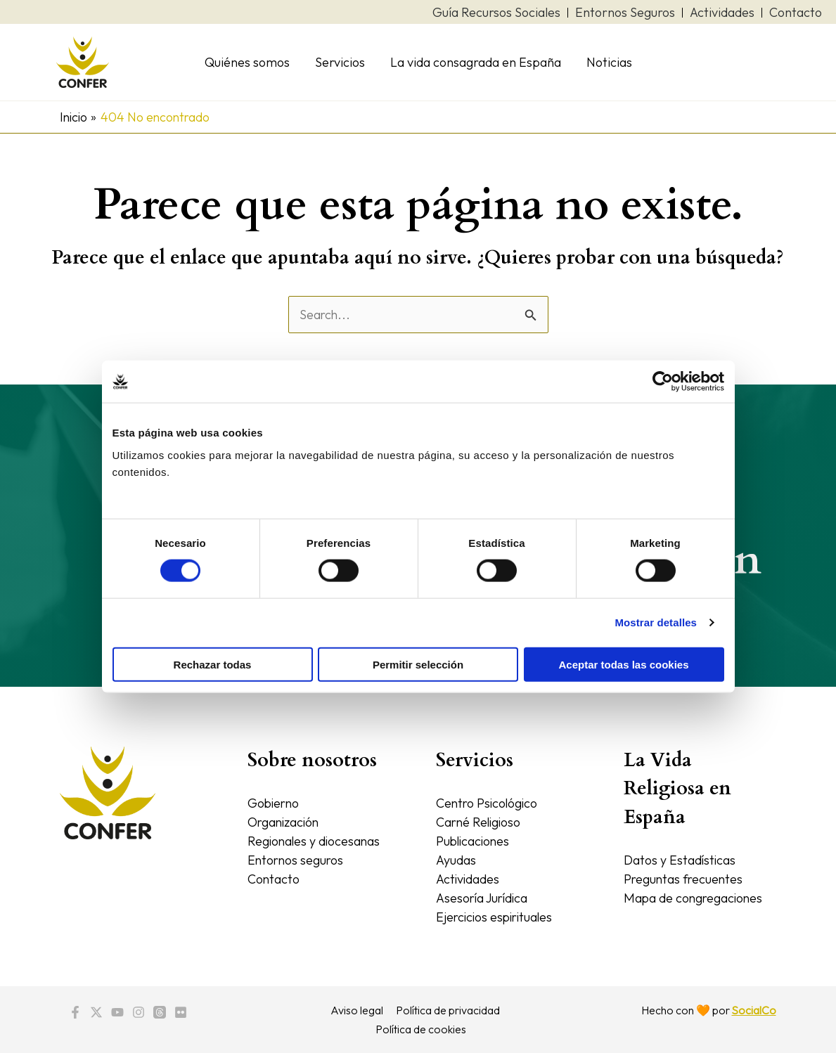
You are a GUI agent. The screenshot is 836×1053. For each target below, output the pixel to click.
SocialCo (753, 1010)
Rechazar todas (213, 664)
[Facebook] (75, 1012)
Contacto (273, 879)
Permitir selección (418, 664)
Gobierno (274, 803)
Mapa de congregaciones (695, 898)
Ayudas (456, 860)
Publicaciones (474, 841)
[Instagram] (138, 1012)
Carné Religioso (480, 822)
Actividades (468, 879)
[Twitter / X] (96, 1012)
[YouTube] (117, 1012)
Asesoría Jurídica (483, 898)
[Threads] (159, 1012)
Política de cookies (420, 1029)
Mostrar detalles (656, 622)
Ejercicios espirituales (497, 917)
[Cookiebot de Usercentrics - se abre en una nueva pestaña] (662, 381)
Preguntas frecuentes (684, 879)
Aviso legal (357, 1010)
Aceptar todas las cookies (623, 664)
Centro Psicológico (488, 803)
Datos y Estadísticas (680, 860)
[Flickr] (180, 1012)
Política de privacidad (447, 1010)
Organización (284, 822)
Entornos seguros (296, 860)
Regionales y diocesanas (315, 841)
